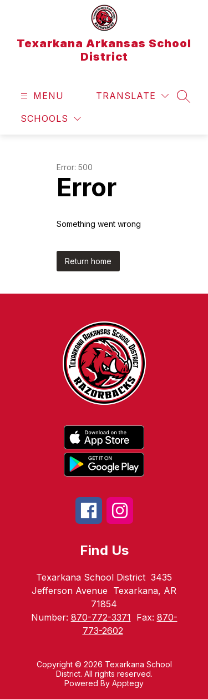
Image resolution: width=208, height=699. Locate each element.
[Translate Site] (132, 96)
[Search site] (183, 96)
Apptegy (128, 683)
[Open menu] (41, 96)
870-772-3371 (101, 617)
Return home (88, 261)
